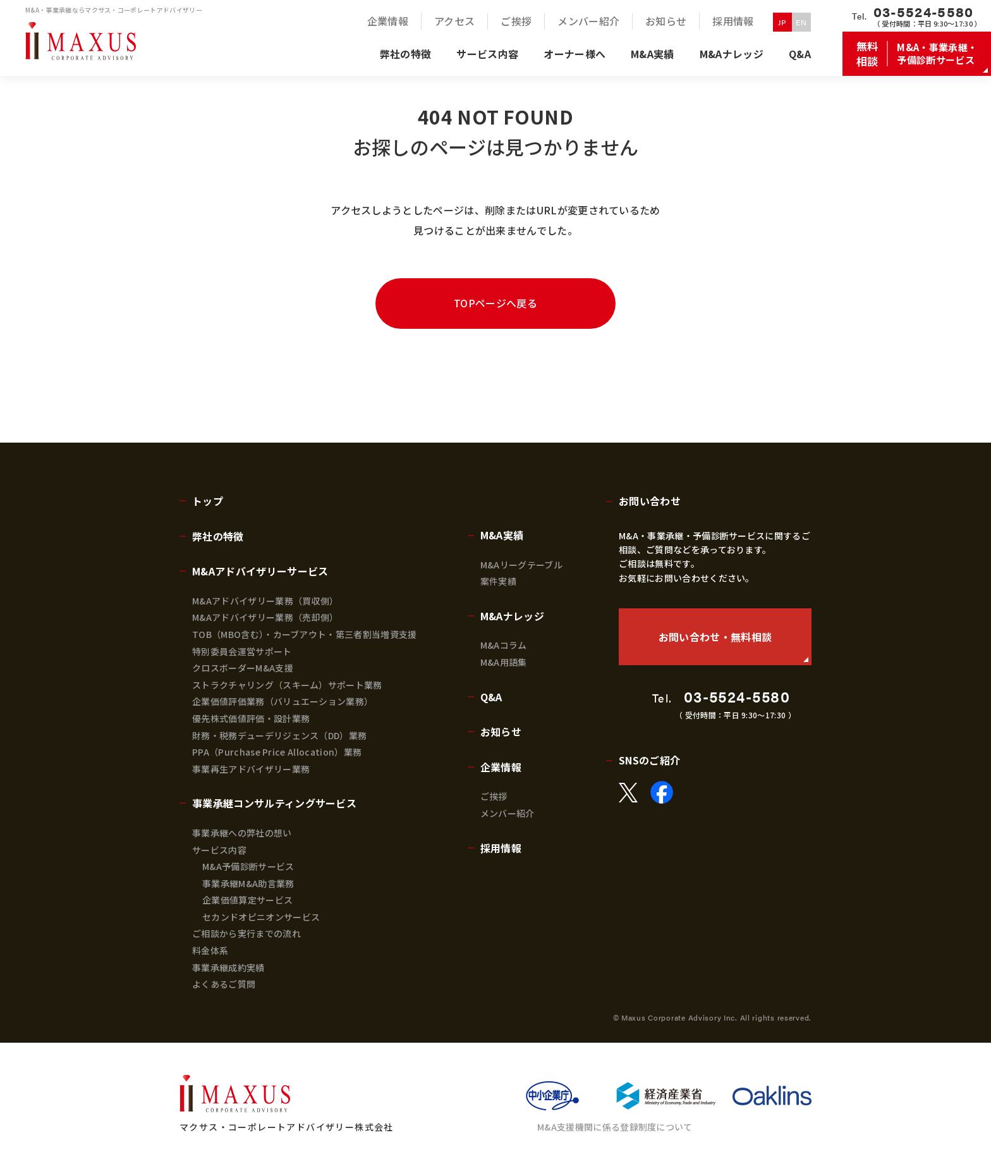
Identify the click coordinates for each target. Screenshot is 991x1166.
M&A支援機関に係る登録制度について (615, 1126)
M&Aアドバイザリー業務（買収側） (265, 600)
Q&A (491, 696)
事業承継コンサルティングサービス (274, 803)
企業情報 (500, 767)
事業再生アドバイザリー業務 (251, 769)
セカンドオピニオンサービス (261, 917)
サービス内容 (219, 850)
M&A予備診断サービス (248, 866)
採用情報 (500, 848)
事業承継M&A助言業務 (248, 883)
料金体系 (210, 950)
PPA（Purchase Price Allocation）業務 (277, 752)
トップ (207, 500)
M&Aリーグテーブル (521, 564)
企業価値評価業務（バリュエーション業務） (282, 701)
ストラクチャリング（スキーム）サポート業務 (287, 684)
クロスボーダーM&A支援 (242, 667)
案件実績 (498, 581)
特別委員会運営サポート (242, 651)
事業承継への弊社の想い (242, 832)
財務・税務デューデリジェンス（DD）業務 (279, 735)
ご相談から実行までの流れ (246, 933)
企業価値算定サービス (247, 899)
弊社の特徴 (218, 536)
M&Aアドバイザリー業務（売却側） (265, 617)
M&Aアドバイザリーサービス (260, 571)
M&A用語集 (503, 662)
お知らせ (500, 731)
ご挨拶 (494, 796)
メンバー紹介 (507, 813)
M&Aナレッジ (512, 615)
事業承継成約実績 (228, 967)
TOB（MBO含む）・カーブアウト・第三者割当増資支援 (304, 634)
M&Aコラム (503, 645)
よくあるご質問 (223, 984)
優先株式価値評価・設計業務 (251, 718)
